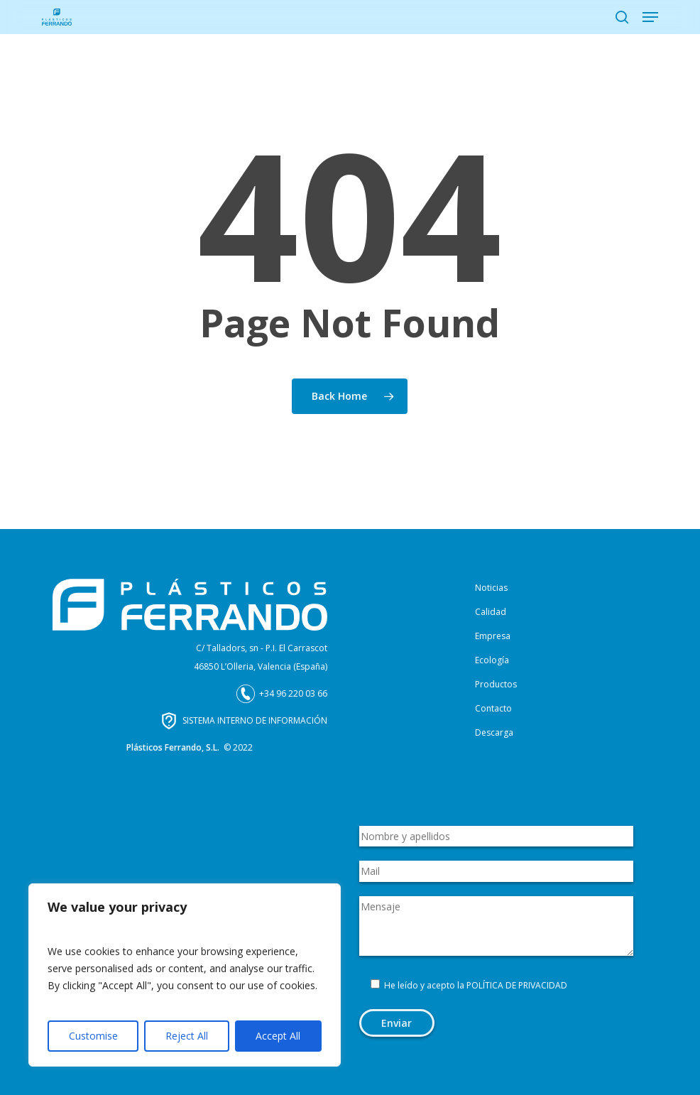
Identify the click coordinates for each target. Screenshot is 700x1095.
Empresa (492, 636)
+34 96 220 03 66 (293, 693)
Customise (93, 1035)
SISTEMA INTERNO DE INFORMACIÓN (254, 720)
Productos (496, 684)
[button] (650, 17)
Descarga (494, 732)
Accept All (278, 1035)
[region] (184, 975)
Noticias (491, 588)
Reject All (186, 1035)
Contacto (493, 708)
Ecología (492, 660)
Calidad (490, 612)
